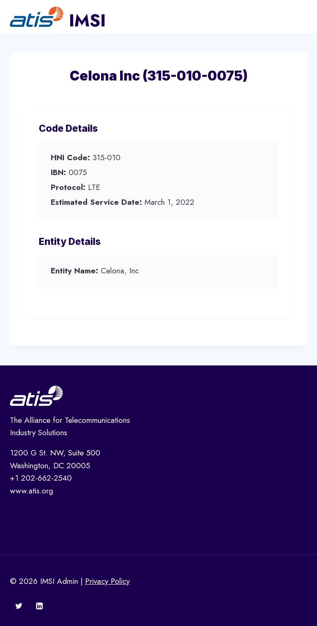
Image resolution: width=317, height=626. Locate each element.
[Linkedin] (39, 606)
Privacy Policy (107, 581)
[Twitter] (19, 606)
